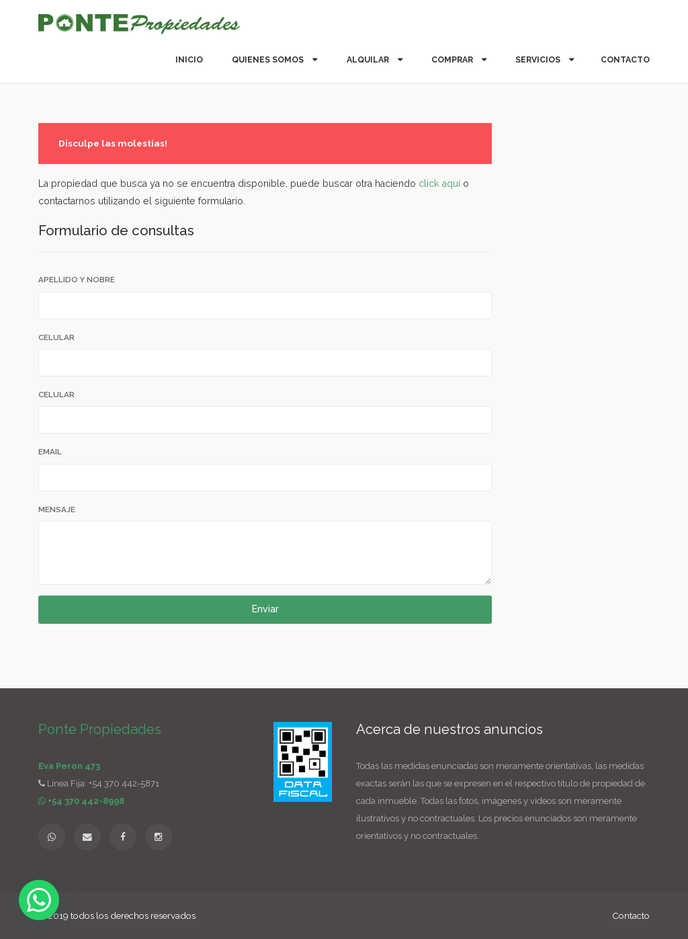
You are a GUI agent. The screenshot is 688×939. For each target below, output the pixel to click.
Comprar (453, 59)
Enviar (265, 609)
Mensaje (56, 509)
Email (50, 451)
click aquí (439, 183)
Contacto (625, 59)
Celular (56, 337)
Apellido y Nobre (76, 279)
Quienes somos (269, 59)
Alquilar (369, 59)
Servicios (538, 59)
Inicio (189, 59)
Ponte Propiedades (99, 729)
